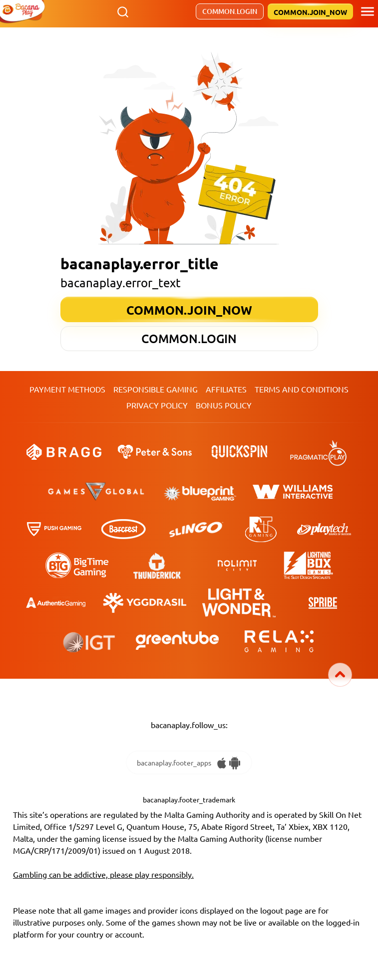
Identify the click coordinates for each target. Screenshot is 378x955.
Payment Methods (67, 389)
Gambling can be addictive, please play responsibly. (103, 874)
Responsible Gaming (155, 389)
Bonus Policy (224, 405)
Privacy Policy (157, 405)
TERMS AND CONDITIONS (302, 389)
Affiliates (226, 389)
